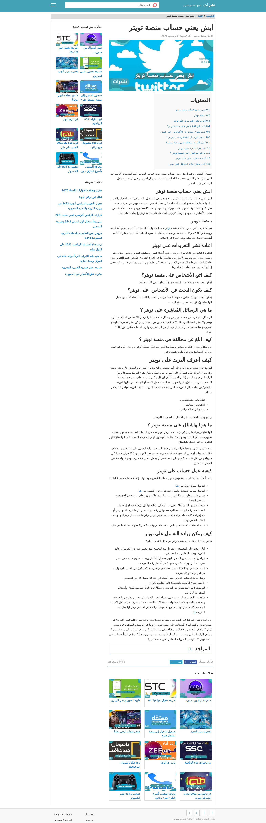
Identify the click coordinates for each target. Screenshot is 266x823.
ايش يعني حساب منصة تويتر (193, 109)
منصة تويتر (202, 115)
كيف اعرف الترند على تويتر (194, 148)
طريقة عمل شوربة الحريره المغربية (82, 267)
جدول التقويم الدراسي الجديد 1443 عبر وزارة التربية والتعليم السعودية (80, 206)
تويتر (167, 228)
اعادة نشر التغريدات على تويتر (191, 120)
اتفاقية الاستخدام (63, 820)
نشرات (209, 5)
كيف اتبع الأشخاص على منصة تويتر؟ (188, 126)
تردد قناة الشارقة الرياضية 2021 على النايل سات (81, 247)
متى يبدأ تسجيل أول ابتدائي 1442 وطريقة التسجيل (78, 224)
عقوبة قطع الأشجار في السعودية (83, 274)
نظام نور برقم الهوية (90, 196)
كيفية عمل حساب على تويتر (193, 158)
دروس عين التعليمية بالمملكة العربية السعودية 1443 (81, 235)
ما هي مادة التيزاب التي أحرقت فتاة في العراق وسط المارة (79, 258)
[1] (194, 612)
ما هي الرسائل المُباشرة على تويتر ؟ (188, 137)
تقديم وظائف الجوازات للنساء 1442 (82, 190)
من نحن (90, 820)
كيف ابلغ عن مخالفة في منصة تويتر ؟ (188, 142)
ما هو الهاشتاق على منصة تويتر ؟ (190, 152)
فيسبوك (190, 662)
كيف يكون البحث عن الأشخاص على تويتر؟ (185, 131)
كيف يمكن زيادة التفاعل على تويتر (189, 163)
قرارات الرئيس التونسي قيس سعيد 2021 (78, 214)
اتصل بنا (90, 814)
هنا (177, 485)
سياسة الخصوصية (63, 814)
